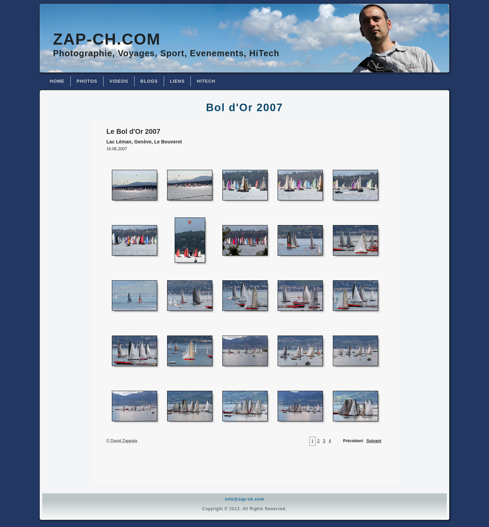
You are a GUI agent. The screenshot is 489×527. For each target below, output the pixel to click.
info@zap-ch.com (244, 499)
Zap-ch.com (107, 39)
